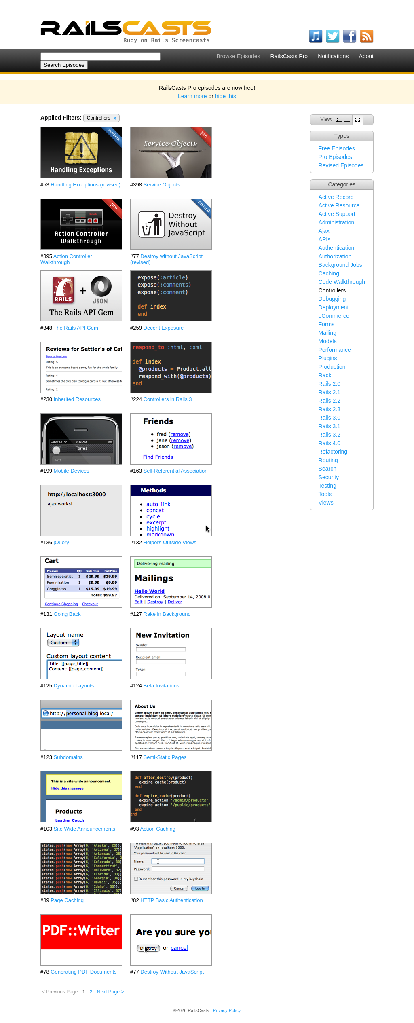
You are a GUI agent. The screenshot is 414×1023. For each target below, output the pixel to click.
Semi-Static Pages (165, 757)
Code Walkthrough (342, 282)
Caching (329, 273)
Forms (327, 324)
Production (332, 367)
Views (326, 502)
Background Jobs (340, 265)
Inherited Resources (77, 399)
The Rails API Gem (75, 328)
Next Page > (110, 992)
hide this (225, 96)
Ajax (324, 231)
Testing (327, 485)
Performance (335, 350)
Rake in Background (167, 614)
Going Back (67, 614)
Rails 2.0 (329, 383)
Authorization (335, 256)
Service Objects (162, 185)
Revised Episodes (341, 165)
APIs (325, 239)
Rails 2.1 (329, 392)
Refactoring (333, 451)
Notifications (333, 56)
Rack (325, 375)
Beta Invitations (162, 686)
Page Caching (67, 900)
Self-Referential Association (176, 471)
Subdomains (68, 757)
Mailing (327, 333)
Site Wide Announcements (84, 829)
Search (327, 468)
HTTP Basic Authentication (171, 900)
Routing (328, 460)
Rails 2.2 (329, 400)
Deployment (334, 307)
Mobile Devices (71, 471)
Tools (325, 494)
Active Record (336, 197)
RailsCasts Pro (289, 56)
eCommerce (334, 316)
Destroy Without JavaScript (172, 972)
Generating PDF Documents (83, 972)
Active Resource (339, 205)
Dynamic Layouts (74, 686)
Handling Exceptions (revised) (85, 185)
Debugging (332, 299)
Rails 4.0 (329, 443)
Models (328, 341)
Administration (337, 222)
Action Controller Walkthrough (66, 259)
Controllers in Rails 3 (168, 399)
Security (329, 477)
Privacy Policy (227, 1010)
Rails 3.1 (329, 426)
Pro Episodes (335, 157)
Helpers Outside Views (170, 542)
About (366, 56)
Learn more (192, 96)
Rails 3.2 (329, 434)
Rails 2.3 (329, 409)
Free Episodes (337, 148)
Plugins (328, 358)
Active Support (337, 214)
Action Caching (157, 829)
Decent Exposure (164, 328)
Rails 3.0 (329, 417)
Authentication (337, 248)
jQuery (61, 542)
